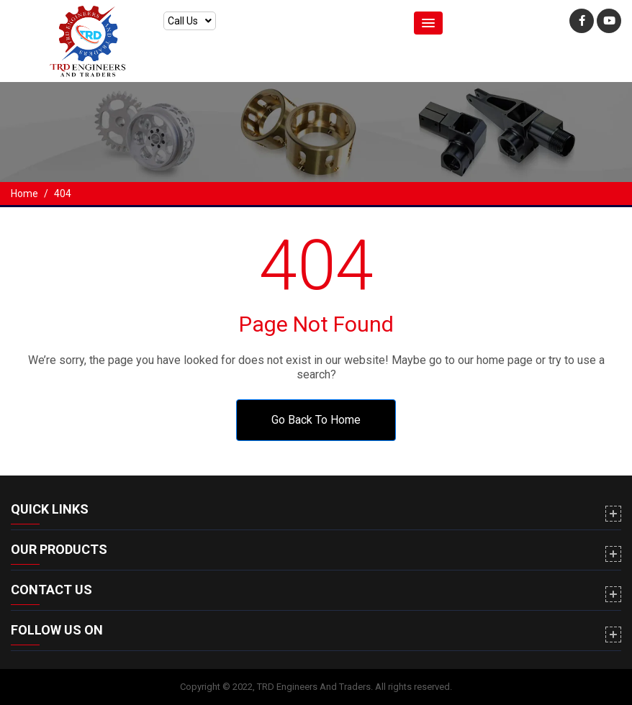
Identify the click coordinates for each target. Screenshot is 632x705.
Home (24, 193)
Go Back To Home (316, 420)
